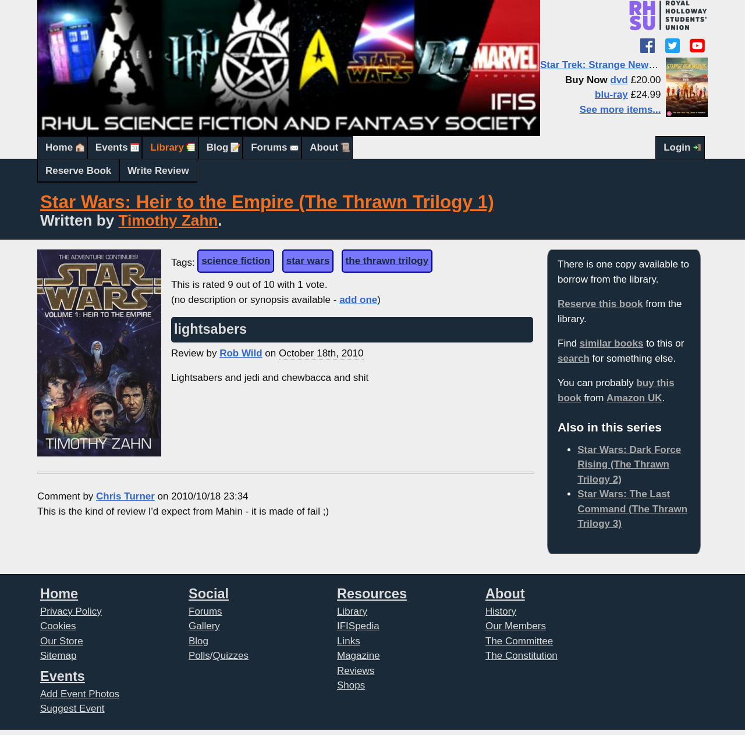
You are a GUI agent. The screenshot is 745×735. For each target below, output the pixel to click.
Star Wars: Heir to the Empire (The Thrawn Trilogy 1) (267, 202)
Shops (351, 685)
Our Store (61, 641)
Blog (218, 147)
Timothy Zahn (168, 220)
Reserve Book (78, 170)
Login (677, 147)
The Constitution (521, 655)
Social (209, 593)
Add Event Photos (79, 694)
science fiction (235, 260)
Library (167, 147)
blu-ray (611, 94)
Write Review (158, 170)
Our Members (515, 625)
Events (111, 147)
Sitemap (58, 655)
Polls (199, 655)
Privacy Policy (71, 611)
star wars (308, 260)
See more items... (620, 109)
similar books (612, 343)
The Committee (519, 641)
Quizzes (231, 655)
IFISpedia (358, 625)
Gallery (204, 625)
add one (358, 299)
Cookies (58, 625)
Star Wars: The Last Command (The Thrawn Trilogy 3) (632, 508)
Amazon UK (634, 398)
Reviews (355, 670)
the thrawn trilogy (387, 260)
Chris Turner (125, 496)
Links (348, 641)
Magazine (358, 655)
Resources (372, 593)
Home (59, 147)
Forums (269, 147)
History (500, 611)
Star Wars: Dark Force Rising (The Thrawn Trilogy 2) (629, 464)
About (324, 147)
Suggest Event (72, 708)
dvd (619, 79)
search (574, 358)
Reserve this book (600, 303)
